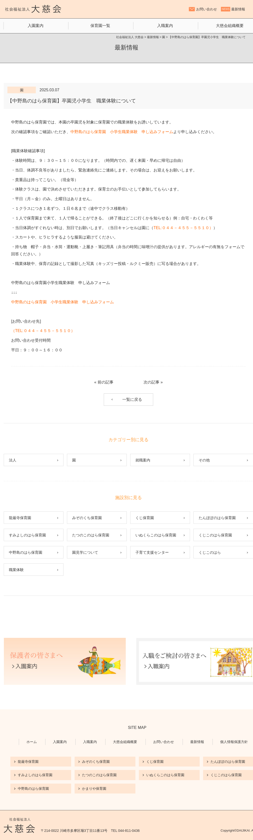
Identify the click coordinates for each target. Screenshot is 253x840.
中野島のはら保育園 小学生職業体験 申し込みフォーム (121, 132)
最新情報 (238, 9)
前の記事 (105, 382)
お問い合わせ (206, 9)
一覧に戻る (132, 399)
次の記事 (151, 382)
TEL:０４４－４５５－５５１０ (181, 228)
